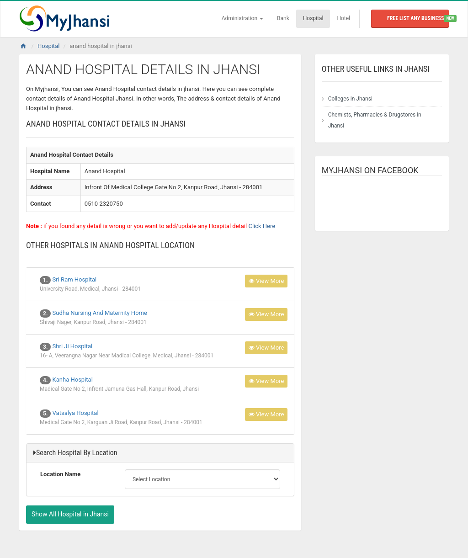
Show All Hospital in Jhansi (70, 514)
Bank (283, 18)
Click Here (261, 226)
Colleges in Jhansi (350, 99)
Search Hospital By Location (76, 452)
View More (266, 280)
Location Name (60, 474)
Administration (242, 18)
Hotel (343, 18)
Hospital (313, 18)
